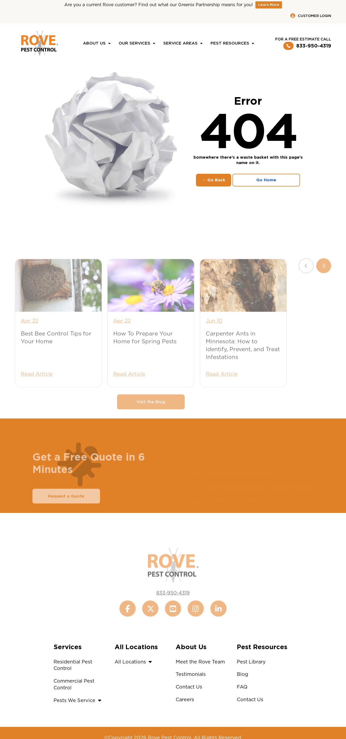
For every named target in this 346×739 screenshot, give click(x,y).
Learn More (268, 5)
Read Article (37, 383)
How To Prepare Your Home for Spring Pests (145, 347)
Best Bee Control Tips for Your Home (56, 347)
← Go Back (213, 180)
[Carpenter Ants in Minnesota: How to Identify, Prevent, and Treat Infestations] (243, 295)
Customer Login (310, 15)
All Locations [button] (134, 662)
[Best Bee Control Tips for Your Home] (58, 295)
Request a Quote (66, 505)
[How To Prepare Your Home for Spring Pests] (151, 295)
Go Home (266, 180)
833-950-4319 (307, 46)
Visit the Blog (151, 411)
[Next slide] (323, 275)
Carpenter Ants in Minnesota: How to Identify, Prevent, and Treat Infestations (243, 355)
